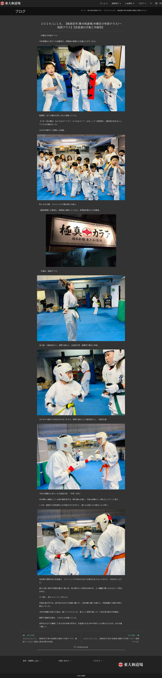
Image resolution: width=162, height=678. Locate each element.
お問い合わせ (63, 660)
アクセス (96, 660)
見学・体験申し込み (31, 660)
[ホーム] (83, 10)
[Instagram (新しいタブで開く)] (156, 3)
